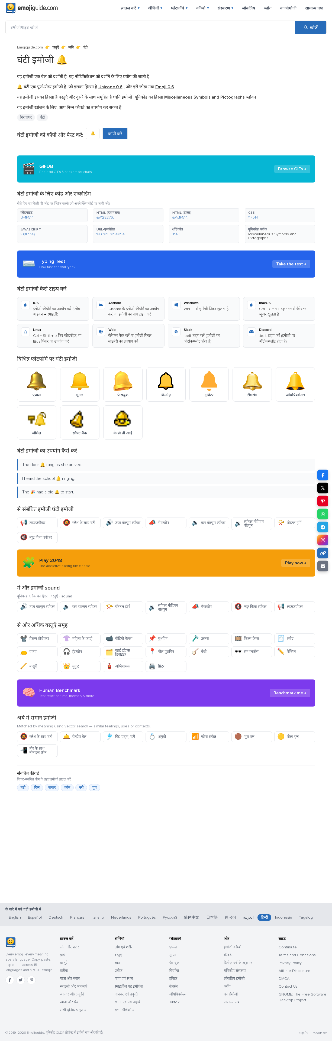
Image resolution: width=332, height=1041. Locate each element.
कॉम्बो (202, 8)
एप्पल (173, 947)
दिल (37, 787)
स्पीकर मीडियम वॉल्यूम (249, 523)
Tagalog (306, 917)
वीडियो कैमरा (119, 638)
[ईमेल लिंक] (322, 566)
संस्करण (226, 8)
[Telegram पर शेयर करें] (322, 527)
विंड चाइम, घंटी (120, 736)
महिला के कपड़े (77, 638)
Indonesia (283, 917)
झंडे (62, 955)
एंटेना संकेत (204, 736)
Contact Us (288, 986)
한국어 (230, 917)
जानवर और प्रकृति (72, 994)
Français (77, 917)
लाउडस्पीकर (33, 522)
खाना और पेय (69, 1002)
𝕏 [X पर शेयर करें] (323, 488)
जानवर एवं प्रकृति (126, 994)
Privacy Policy (290, 963)
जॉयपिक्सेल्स (177, 994)
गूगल (172, 955)
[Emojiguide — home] (31, 8)
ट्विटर (173, 978)
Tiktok (174, 1002)
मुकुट (71, 666)
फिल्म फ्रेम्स (246, 638)
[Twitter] (20, 980)
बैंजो (199, 651)
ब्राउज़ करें (130, 8)
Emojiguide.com (30, 47)
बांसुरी (28, 666)
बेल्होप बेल (74, 736)
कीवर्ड (227, 955)
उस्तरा (200, 638)
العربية (248, 917)
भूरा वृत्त (244, 736)
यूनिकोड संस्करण (235, 970)
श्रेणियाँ (155, 8)
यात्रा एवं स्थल (124, 978)
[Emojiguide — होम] (10, 942)
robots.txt (319, 1033)
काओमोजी (288, 8)
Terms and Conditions (297, 955)
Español (35, 917)
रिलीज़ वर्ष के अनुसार (238, 963)
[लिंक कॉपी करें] (322, 553)
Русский (170, 917)
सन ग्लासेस (246, 651)
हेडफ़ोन (72, 651)
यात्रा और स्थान (70, 978)
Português (147, 917)
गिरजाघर (26, 117)
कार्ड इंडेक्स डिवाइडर (118, 652)
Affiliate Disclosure (294, 970)
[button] (52, 215)
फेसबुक (174, 963)
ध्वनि (71, 47)
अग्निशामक (118, 666)
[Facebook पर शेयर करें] (322, 475)
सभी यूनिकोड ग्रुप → (73, 1010)
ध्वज (118, 963)
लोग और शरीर (69, 947)
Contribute (288, 947)
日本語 (212, 917)
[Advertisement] (166, 874)
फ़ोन (67, 787)
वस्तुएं (118, 955)
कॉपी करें (115, 133)
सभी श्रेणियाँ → (124, 1010)
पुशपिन (158, 638)
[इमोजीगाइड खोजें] (150, 27)
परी (81, 787)
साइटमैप (303, 1033)
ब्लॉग (267, 8)
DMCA (284, 978)
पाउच (28, 651)
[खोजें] (310, 27)
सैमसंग (173, 986)
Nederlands (121, 917)
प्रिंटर (156, 666)
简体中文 (191, 917)
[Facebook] (9, 980)
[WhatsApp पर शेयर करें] (322, 514)
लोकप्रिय (248, 8)
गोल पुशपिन (161, 651)
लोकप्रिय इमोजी (234, 978)
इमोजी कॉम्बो (232, 947)
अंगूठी (157, 736)
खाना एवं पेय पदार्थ (127, 1002)
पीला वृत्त (288, 736)
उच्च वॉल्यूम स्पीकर (123, 522)
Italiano (98, 917)
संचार (52, 787)
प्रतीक (64, 970)
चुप (94, 787)
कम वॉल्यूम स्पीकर (208, 522)
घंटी (42, 117)
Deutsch (56, 917)
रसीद (285, 638)
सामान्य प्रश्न (314, 8)
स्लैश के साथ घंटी (79, 522)
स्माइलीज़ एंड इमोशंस (129, 986)
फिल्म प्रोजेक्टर (34, 638)
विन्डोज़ (174, 970)
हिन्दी (264, 917)
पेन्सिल (286, 651)
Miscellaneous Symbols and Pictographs (272, 236)
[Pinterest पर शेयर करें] (322, 501)
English (15, 917)
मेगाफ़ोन (159, 522)
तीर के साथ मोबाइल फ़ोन (33, 750)
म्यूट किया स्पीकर (36, 537)
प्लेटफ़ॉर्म (179, 8)
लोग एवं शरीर (124, 947)
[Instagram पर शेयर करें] (322, 540)
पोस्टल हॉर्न (289, 522)
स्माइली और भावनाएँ (73, 986)
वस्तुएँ (55, 47)
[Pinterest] (31, 980)
